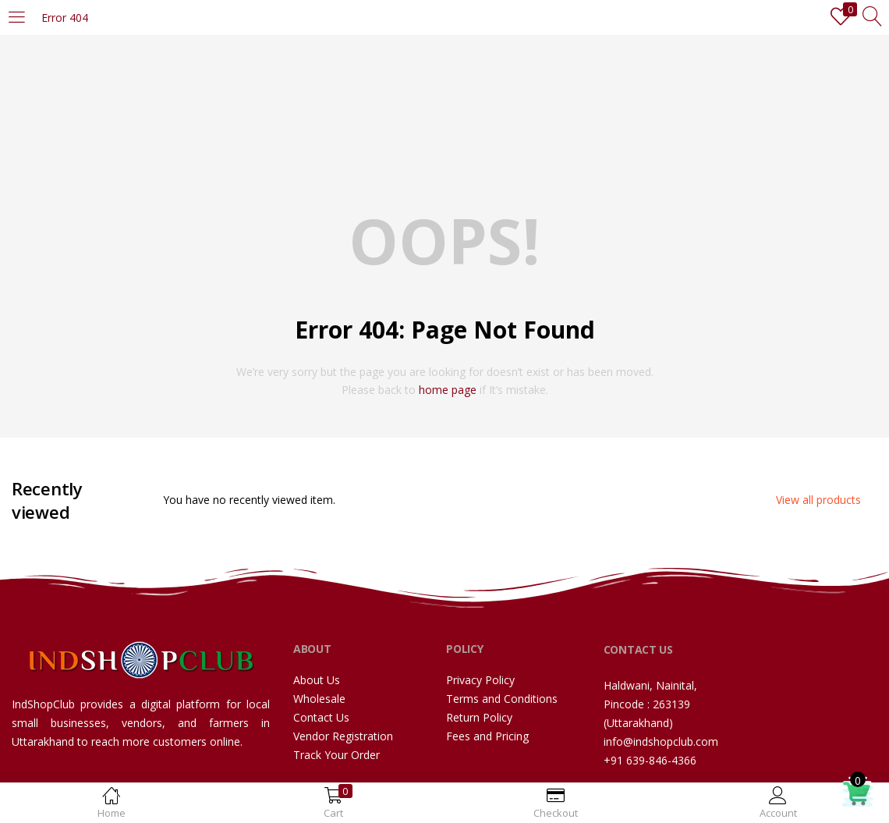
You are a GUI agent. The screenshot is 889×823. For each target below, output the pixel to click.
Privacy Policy (480, 679)
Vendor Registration (343, 736)
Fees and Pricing (487, 736)
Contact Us (321, 717)
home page (447, 389)
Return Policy (479, 717)
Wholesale (319, 698)
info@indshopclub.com (661, 741)
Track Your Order (336, 754)
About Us (316, 679)
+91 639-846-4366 (650, 760)
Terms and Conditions (502, 698)
